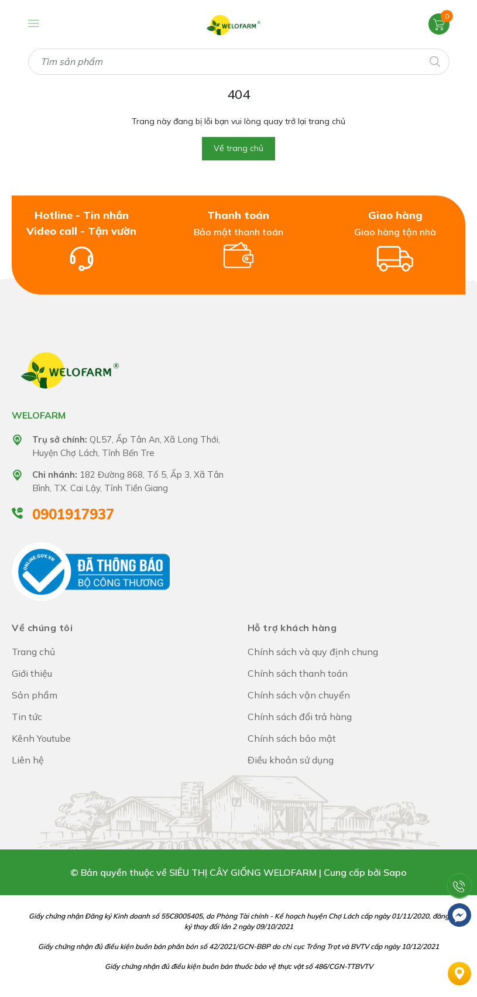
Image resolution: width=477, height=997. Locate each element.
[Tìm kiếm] (434, 60)
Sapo (395, 872)
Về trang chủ (238, 148)
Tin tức (27, 716)
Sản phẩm (34, 695)
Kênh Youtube (41, 738)
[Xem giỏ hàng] (439, 23)
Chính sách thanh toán (298, 673)
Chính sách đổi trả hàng (300, 716)
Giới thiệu (32, 673)
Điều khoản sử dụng (291, 760)
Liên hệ (28, 760)
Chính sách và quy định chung (313, 651)
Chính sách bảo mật (292, 738)
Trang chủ (33, 651)
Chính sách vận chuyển (299, 695)
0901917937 (73, 514)
